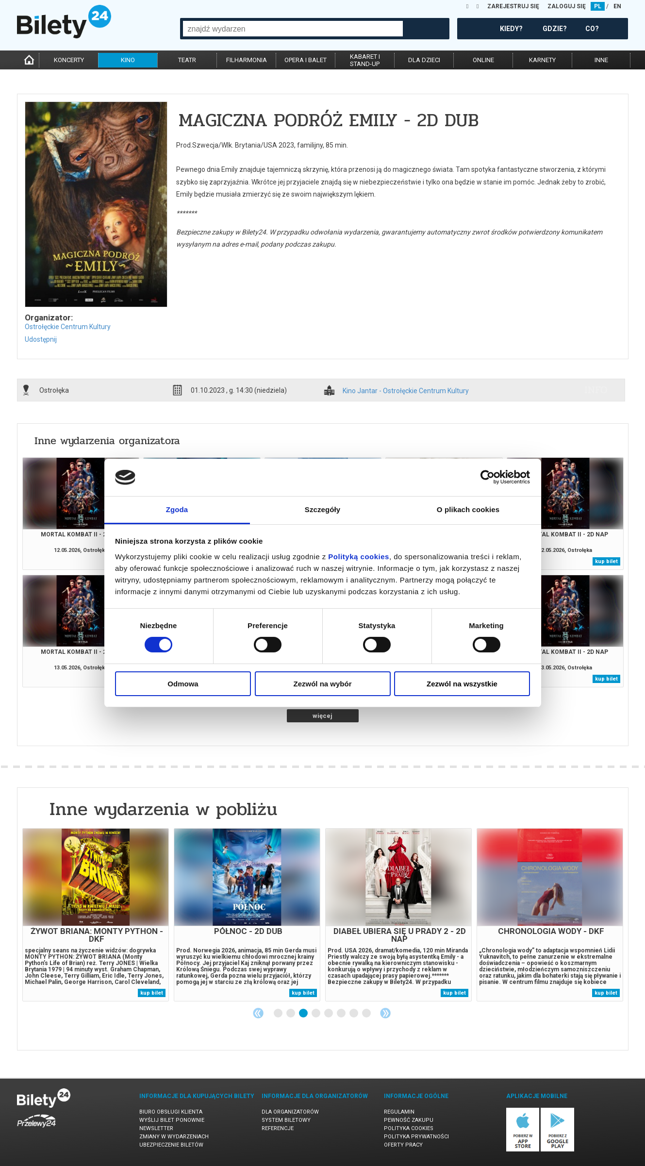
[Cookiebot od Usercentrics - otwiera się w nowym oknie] (487, 477)
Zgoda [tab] (177, 509)
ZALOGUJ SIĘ (566, 6)
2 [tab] (291, 1013)
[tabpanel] (95, 914)
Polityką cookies (358, 556)
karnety (542, 60)
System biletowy (286, 1120)
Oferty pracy (403, 1145)
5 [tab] (329, 1013)
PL (597, 6)
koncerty (69, 60)
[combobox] (293, 28)
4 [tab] (316, 1013)
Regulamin (399, 1112)
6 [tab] (342, 1013)
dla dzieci (424, 60)
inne (601, 60)
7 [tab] (354, 1013)
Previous (258, 1013)
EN (617, 6)
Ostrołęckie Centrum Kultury (68, 327)
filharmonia (246, 60)
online (483, 60)
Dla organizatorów (290, 1112)
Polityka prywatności (416, 1136)
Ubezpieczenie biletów (171, 1145)
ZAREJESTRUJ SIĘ (513, 6)
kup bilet (606, 561)
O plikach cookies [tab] (468, 509)
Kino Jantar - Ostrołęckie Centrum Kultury (406, 391)
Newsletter (156, 1128)
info (596, 390)
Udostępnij (41, 339)
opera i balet (305, 60)
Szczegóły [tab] (322, 509)
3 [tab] (304, 1013)
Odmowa (182, 684)
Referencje (278, 1128)
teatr (187, 60)
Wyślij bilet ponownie (171, 1120)
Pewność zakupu (408, 1120)
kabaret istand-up (365, 60)
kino (128, 60)
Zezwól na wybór (322, 684)
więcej (322, 715)
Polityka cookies (408, 1128)
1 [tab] (278, 1013)
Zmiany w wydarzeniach (174, 1136)
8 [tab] (367, 1013)
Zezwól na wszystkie (462, 684)
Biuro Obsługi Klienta (170, 1112)
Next (385, 1013)
